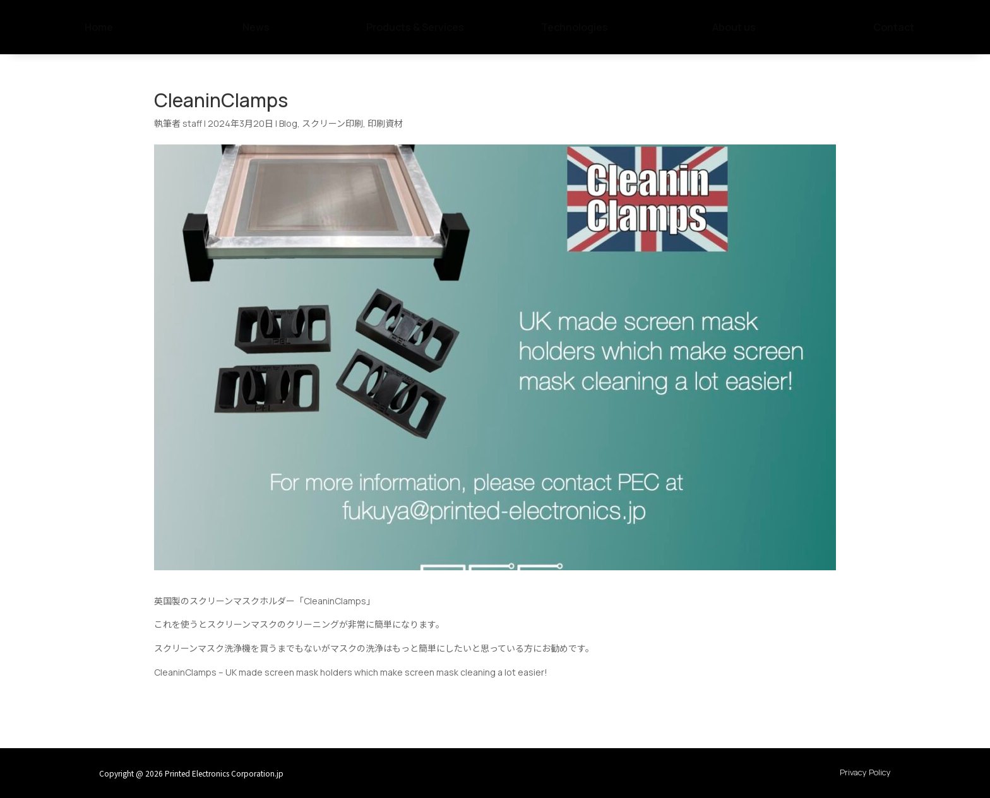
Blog (288, 123)
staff (192, 123)
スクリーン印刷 (332, 123)
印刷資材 (385, 123)
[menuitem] (96, 27)
